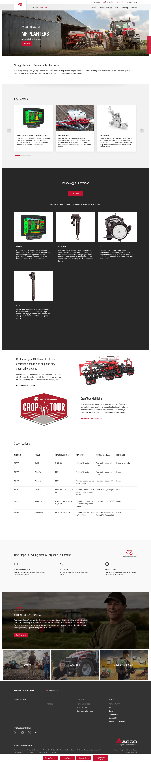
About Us (134, 8)
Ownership (125, 8)
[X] (29, 732)
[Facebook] (15, 732)
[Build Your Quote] (21, 635)
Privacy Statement (33, 750)
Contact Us (113, 718)
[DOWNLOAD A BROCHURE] (30, 569)
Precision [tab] (75, 194)
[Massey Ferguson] (20, 5)
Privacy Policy (43, 752)
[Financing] (27, 665)
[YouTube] (36, 732)
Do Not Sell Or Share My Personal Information (58, 750)
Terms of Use (18, 750)
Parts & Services (83, 704)
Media (111, 707)
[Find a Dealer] (132, 2)
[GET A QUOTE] (75, 569)
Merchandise (82, 707)
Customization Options (25, 385)
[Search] (120, 2)
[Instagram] (22, 732)
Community (113, 714)
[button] (17, 155)
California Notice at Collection (87, 750)
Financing (49, 704)
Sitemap (54, 752)
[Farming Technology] (124, 665)
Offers (116, 8)
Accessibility (31, 752)
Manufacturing (114, 704)
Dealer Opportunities (117, 722)
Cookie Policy (18, 752)
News (111, 711)
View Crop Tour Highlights (91, 418)
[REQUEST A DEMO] (121, 569)
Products (93, 8)
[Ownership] (75, 665)
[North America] (52, 690)
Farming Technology (106, 8)
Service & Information (85, 711)
